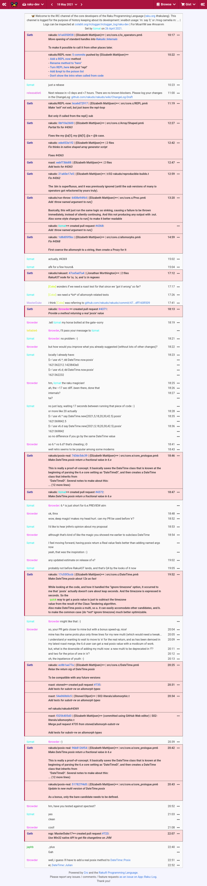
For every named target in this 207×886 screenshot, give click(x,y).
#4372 (99, 492)
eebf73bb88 (63, 162)
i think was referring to (99, 302)
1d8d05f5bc (66, 237)
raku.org (150, 16)
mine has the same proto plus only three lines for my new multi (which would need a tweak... (105, 634)
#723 (105, 833)
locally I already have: (61, 354)
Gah (50, 852)
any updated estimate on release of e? (71, 560)
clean (51, 819)
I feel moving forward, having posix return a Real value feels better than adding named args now (104, 545)
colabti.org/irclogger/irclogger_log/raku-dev (102, 24)
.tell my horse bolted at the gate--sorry (75, 322)
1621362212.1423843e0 (63, 365)
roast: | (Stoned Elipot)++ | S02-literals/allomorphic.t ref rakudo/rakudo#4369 (89, 702)
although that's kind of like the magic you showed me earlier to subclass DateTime (99, 535)
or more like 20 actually (62, 411)
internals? (54, 393)
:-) (55, 741)
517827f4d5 (79, 784)
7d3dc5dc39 (79, 455)
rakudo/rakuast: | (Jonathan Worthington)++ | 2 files (88, 275)
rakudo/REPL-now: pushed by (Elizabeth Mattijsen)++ (105, 65)
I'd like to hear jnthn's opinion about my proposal (78, 526)
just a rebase (56, 85)
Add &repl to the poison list (67, 71)
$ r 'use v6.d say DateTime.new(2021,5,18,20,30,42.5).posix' (85, 426)
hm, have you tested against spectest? (71, 806)
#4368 (99, 226)
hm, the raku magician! (66, 383)
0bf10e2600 (66, 123)
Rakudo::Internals (107, 39)
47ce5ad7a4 (76, 273)
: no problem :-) (63, 338)
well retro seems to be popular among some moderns (81, 449)
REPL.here (62, 67)
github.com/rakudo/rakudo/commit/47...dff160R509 (117, 302)
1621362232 (56, 375)
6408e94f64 (79, 197)
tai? (50, 398)
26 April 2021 (113, 28)
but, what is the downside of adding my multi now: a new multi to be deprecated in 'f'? (100, 648)
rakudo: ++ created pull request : (76, 228)
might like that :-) (64, 621)
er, (60, 865)
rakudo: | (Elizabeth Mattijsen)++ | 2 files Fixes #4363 (81, 149)
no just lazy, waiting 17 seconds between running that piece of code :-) (91, 406)
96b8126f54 (79, 748)
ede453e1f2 (65, 142)
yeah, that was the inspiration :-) (67, 552)
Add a (54, 59)
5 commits (78, 54)
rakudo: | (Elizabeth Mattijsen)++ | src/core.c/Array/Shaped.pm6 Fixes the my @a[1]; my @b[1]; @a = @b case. (96, 129)
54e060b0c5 (64, 696)
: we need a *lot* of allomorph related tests (78, 294)
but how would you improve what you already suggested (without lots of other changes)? (102, 346)
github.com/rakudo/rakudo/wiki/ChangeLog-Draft (102, 97)
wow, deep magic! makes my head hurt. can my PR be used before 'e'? (91, 518)
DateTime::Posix (120, 860)
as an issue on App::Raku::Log (138, 876)
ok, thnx (53, 513)
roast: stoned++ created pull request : (74, 687)
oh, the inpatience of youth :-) (66, 658)
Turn (53, 67)
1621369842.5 (57, 421)
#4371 (103, 309)
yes (50, 814)
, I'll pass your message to (73, 330)
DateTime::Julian (62, 865)
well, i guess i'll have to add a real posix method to (89, 860)
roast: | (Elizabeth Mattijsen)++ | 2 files (80, 164)
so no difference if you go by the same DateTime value (81, 436)
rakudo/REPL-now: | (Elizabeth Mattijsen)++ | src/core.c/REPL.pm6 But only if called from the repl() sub (98, 110)
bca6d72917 (80, 103)
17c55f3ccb (65, 574)
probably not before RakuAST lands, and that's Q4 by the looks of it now (92, 568)
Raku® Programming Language (118, 872)
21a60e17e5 (66, 174)
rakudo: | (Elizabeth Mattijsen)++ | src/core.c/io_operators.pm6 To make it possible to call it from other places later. (95, 41)
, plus (51, 847)
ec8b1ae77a (66, 665)
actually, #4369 (57, 259)
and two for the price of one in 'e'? (69, 653)
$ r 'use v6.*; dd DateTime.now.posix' (70, 360)
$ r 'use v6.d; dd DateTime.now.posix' (71, 369)
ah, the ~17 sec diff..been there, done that (74, 388)
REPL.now (64, 59)
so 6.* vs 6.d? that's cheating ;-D (67, 444)
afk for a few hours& (60, 267)
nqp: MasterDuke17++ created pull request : (80, 835)
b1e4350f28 (66, 35)
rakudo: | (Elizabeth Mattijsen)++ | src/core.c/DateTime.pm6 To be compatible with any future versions (93, 671)
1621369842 (56, 431)
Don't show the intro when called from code (77, 75)
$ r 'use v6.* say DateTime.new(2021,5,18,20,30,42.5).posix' (84, 416)
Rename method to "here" (66, 63)
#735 (97, 684)
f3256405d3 (63, 715)
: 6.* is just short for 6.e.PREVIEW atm (77, 505)
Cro (86, 872)
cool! (51, 827)
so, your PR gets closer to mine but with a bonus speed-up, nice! (87, 629)
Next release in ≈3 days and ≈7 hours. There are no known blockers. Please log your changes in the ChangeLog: (105, 95)
